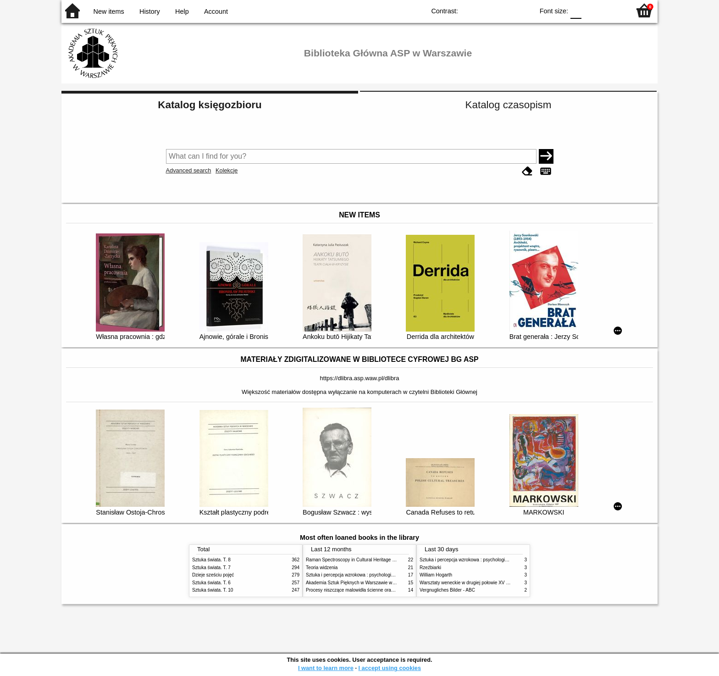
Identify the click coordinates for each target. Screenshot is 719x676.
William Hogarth (436, 574)
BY (524, 10)
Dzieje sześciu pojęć (213, 574)
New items (109, 11)
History (149, 11)
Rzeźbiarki (430, 567)
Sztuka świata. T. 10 (212, 590)
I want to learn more (326, 668)
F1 (591, 10)
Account (216, 11)
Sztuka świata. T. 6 (211, 582)
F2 (612, 10)
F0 (575, 10)
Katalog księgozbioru (209, 105)
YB (505, 10)
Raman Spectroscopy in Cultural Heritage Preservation (362, 559)
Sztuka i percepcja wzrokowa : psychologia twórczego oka (365, 574)
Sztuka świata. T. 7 (211, 567)
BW (487, 10)
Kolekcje (227, 170)
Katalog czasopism (508, 105)
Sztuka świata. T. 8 (211, 559)
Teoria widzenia (321, 567)
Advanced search (188, 170)
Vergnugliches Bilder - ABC (447, 590)
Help (182, 11)
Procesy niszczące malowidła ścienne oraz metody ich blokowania (374, 590)
